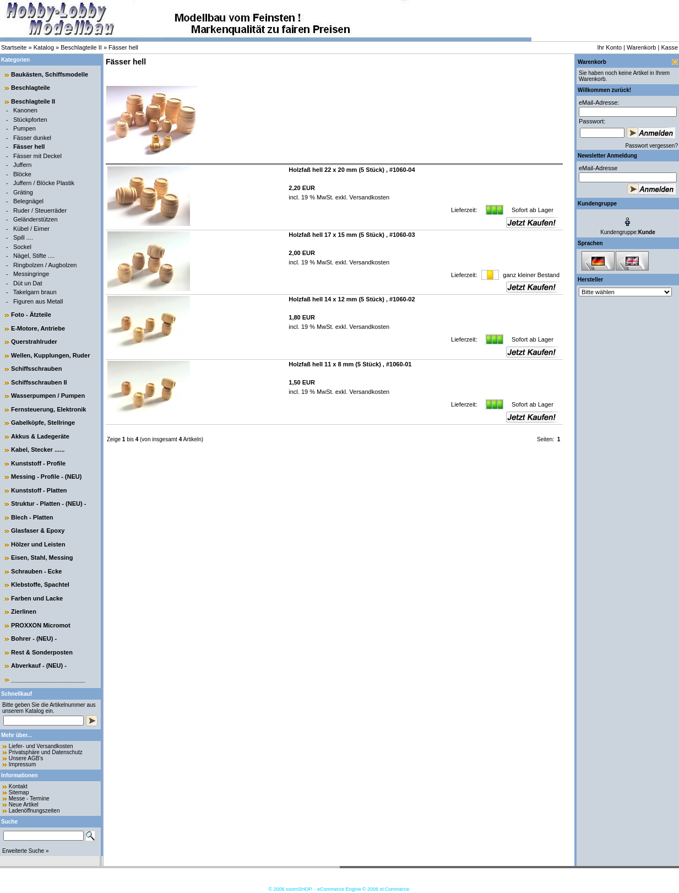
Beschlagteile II (81, 47)
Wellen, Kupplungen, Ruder (50, 355)
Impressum (22, 764)
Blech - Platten (32, 517)
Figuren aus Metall (38, 301)
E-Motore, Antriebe (38, 328)
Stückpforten (30, 119)
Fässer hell (123, 47)
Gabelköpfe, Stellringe (43, 422)
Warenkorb (641, 47)
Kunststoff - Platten (39, 490)
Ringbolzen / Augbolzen (45, 265)
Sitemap (19, 792)
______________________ (48, 679)
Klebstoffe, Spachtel (40, 584)
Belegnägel (28, 201)
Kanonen (25, 110)
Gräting (23, 192)
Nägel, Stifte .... (34, 255)
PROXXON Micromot (40, 625)
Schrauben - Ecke (36, 571)
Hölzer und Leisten (38, 544)
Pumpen (24, 128)
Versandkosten (368, 197)
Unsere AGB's (26, 758)
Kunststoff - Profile (38, 463)
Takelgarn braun (35, 292)
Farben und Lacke (37, 598)
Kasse (669, 47)
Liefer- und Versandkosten (41, 746)
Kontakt (18, 786)
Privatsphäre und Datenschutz (46, 752)
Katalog (44, 47)
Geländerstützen (35, 219)
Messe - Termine (29, 798)
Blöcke (22, 174)
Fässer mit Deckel (37, 156)
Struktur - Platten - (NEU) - (48, 503)
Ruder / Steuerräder (40, 210)
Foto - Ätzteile (31, 314)
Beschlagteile (30, 87)
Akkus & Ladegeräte (40, 436)
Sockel (22, 246)
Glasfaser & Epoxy (37, 530)
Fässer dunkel (32, 137)
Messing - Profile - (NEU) (46, 476)
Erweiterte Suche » (25, 851)
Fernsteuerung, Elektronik (48, 409)
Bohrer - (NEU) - (34, 638)
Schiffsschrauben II (39, 382)
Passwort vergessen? (651, 146)
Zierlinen (23, 611)
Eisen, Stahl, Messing (42, 557)
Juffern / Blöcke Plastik (43, 183)
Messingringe (31, 273)
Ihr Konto (609, 47)
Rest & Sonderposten (42, 652)
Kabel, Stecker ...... (37, 449)
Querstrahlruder (34, 341)
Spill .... (23, 237)
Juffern (22, 164)
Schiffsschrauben (36, 368)
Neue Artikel (24, 805)
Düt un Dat (27, 283)
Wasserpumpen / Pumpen (48, 395)
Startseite (13, 47)
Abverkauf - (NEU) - (39, 665)
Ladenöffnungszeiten (34, 811)
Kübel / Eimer (31, 228)
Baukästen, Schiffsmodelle (49, 74)
